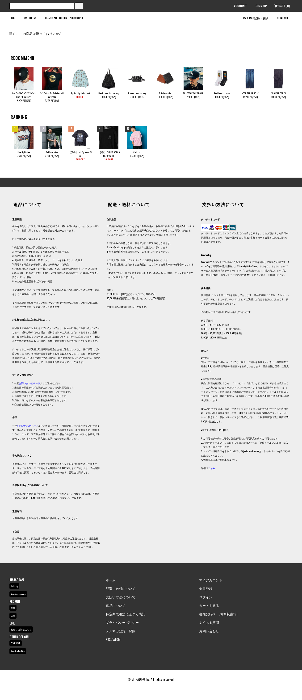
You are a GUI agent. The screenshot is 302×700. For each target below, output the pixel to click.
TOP (13, 18)
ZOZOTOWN (16, 643)
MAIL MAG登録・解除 (253, 18)
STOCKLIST (76, 18)
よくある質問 (209, 622)
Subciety (14, 586)
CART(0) (282, 6)
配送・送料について (120, 588)
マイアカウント (210, 579)
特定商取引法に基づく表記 (125, 613)
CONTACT (279, 18)
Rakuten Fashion (18, 651)
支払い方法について (120, 596)
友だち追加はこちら (21, 629)
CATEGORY (27, 18)
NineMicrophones (18, 594)
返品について (116, 605)
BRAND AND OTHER (53, 18)
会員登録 (205, 588)
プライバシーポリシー (122, 622)
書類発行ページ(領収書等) (218, 613)
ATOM (116, 639)
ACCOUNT (238, 6)
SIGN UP (259, 6)
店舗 (13, 615)
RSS (108, 639)
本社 (13, 607)
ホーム (111, 579)
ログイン (205, 596)
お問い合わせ (209, 630)
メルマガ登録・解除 (120, 630)
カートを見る (209, 605)
